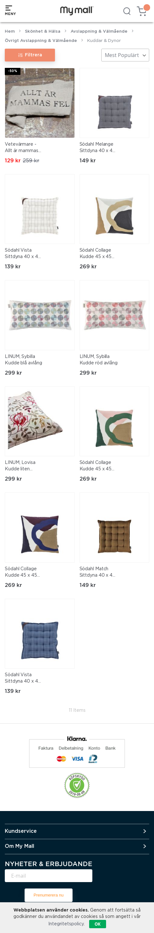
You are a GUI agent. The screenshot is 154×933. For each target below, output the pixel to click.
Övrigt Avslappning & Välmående (41, 41)
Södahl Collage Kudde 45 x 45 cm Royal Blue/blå (21, 573)
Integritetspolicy (66, 924)
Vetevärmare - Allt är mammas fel (21, 148)
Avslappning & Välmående (99, 31)
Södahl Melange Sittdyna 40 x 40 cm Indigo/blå (98, 148)
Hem (10, 31)
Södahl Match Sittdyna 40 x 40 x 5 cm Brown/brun (98, 573)
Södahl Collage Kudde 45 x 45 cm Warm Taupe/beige (96, 254)
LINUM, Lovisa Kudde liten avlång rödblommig (20, 466)
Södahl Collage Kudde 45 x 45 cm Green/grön (96, 466)
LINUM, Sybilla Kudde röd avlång (99, 360)
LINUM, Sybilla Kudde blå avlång (23, 360)
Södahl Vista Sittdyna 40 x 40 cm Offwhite (23, 254)
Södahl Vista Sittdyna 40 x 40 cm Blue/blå (23, 679)
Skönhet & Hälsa (42, 31)
